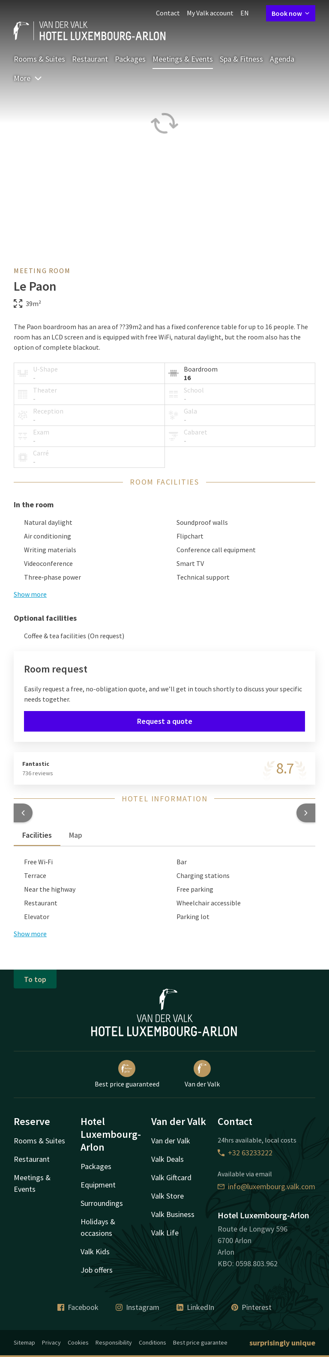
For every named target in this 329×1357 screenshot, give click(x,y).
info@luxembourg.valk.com (266, 1186)
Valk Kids (95, 1251)
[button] (23, 812)
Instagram (137, 1307)
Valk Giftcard (171, 1177)
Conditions (152, 1342)
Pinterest (251, 1307)
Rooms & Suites (39, 59)
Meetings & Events (183, 59)
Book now (291, 13)
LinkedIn (195, 1307)
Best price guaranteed (127, 1074)
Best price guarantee (200, 1342)
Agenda (282, 59)
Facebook (78, 1307)
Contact (168, 13)
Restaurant (90, 59)
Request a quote (164, 721)
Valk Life (165, 1233)
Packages (130, 59)
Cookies (78, 1342)
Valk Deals (167, 1159)
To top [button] (35, 979)
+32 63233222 (245, 1153)
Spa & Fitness (241, 59)
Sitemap (24, 1342)
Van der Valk (202, 1074)
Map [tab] (75, 835)
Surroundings (102, 1203)
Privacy (51, 1342)
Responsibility (114, 1342)
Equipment (98, 1185)
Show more (30, 594)
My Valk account (210, 13)
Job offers (97, 1270)
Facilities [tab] (37, 835)
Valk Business (172, 1214)
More (28, 78)
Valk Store (167, 1196)
